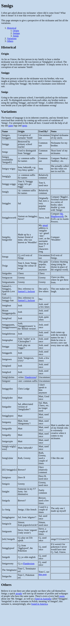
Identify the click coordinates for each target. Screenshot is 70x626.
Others (10, 41)
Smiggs (16, 33)
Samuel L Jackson (26, 291)
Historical (11, 28)
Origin (16, 30)
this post (43, 574)
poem (62, 596)
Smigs (16, 36)
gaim (10, 125)
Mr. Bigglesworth (57, 215)
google (19, 593)
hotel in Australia (43, 598)
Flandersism (30, 377)
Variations (12, 38)
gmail (45, 225)
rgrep (24, 125)
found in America (39, 604)
